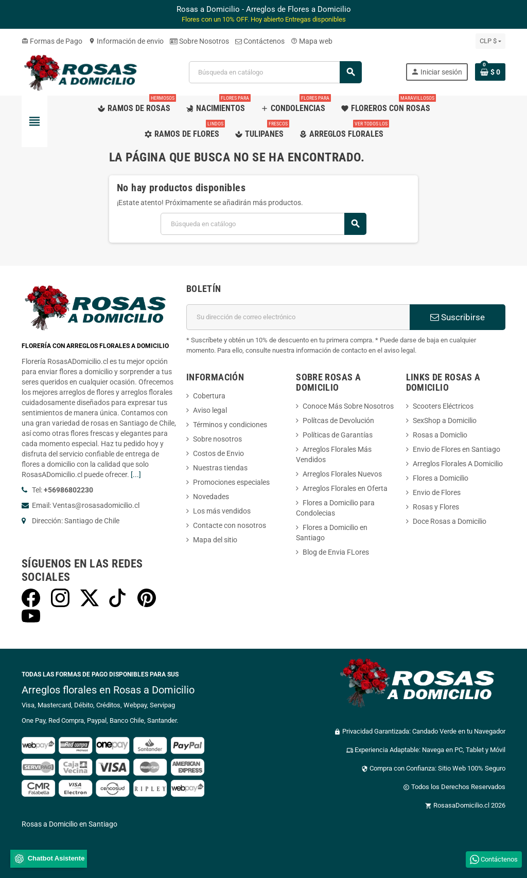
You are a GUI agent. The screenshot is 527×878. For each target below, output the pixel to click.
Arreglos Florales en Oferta (345, 488)
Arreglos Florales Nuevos (342, 474)
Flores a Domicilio (440, 478)
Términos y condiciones (230, 424)
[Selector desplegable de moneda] (490, 41)
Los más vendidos (222, 511)
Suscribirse (457, 317)
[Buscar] (275, 72)
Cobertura (209, 396)
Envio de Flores (437, 492)
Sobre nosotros (217, 439)
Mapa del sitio (215, 540)
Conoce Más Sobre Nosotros (348, 406)
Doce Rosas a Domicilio (449, 521)
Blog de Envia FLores (336, 552)
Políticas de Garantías (338, 435)
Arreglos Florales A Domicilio (458, 464)
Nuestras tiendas (220, 468)
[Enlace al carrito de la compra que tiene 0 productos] (490, 72)
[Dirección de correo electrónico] (298, 317)
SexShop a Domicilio (445, 420)
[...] (136, 474)
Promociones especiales (231, 482)
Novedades (211, 496)
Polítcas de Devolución (338, 420)
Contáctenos (260, 41)
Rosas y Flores (436, 507)
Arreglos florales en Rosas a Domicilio (108, 690)
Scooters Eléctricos (443, 406)
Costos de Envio (218, 453)
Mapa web (311, 41)
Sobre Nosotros (199, 41)
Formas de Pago (52, 41)
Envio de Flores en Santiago (456, 449)
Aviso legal (210, 410)
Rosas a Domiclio (440, 435)
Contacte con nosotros (229, 525)
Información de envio (126, 41)
